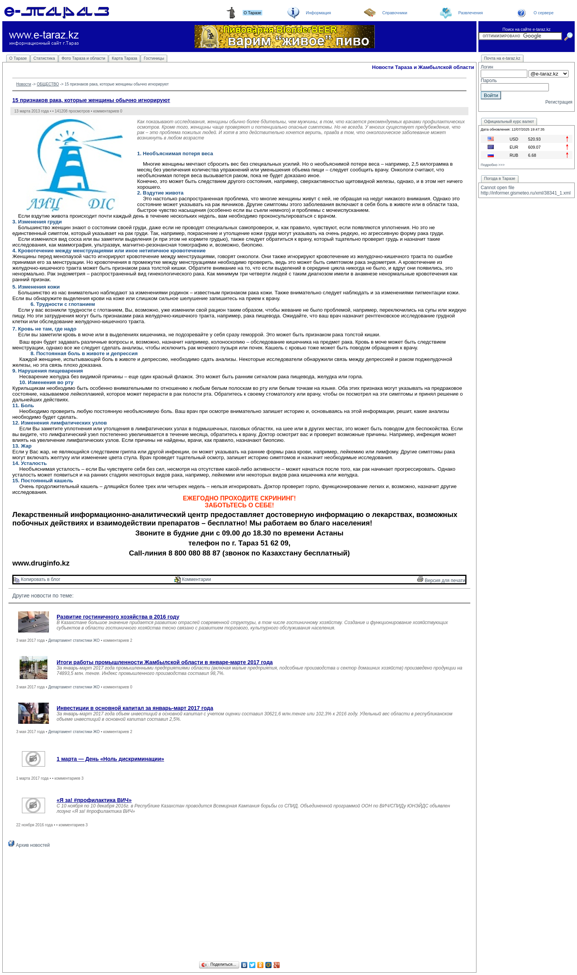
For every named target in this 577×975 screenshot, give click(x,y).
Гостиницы (154, 58)
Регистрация (558, 102)
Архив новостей (29, 845)
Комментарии (192, 579)
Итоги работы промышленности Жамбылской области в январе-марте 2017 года (165, 662)
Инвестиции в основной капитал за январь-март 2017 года (135, 708)
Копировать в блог (36, 579)
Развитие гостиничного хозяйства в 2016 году (118, 617)
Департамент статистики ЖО (74, 640)
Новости (23, 84)
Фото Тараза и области (84, 58)
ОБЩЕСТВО (48, 84)
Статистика (44, 58)
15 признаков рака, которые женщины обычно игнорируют (91, 100)
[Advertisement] (239, 906)
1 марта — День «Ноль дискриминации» (110, 759)
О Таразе (18, 58)
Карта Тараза (124, 58)
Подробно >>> (493, 165)
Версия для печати (441, 580)
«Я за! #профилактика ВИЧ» (94, 800)
